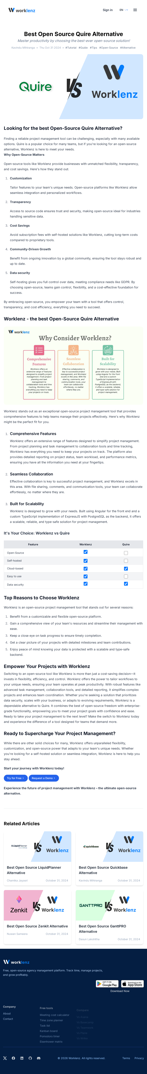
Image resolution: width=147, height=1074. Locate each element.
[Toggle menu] (135, 9)
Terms (126, 1058)
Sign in (108, 10)
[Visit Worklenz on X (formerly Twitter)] (5, 1058)
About (7, 1017)
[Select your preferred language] (123, 10)
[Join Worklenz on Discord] (39, 1058)
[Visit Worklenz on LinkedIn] (22, 1058)
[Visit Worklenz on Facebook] (13, 1058)
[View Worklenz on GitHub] (30, 1058)
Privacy (139, 1058)
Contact (8, 1022)
